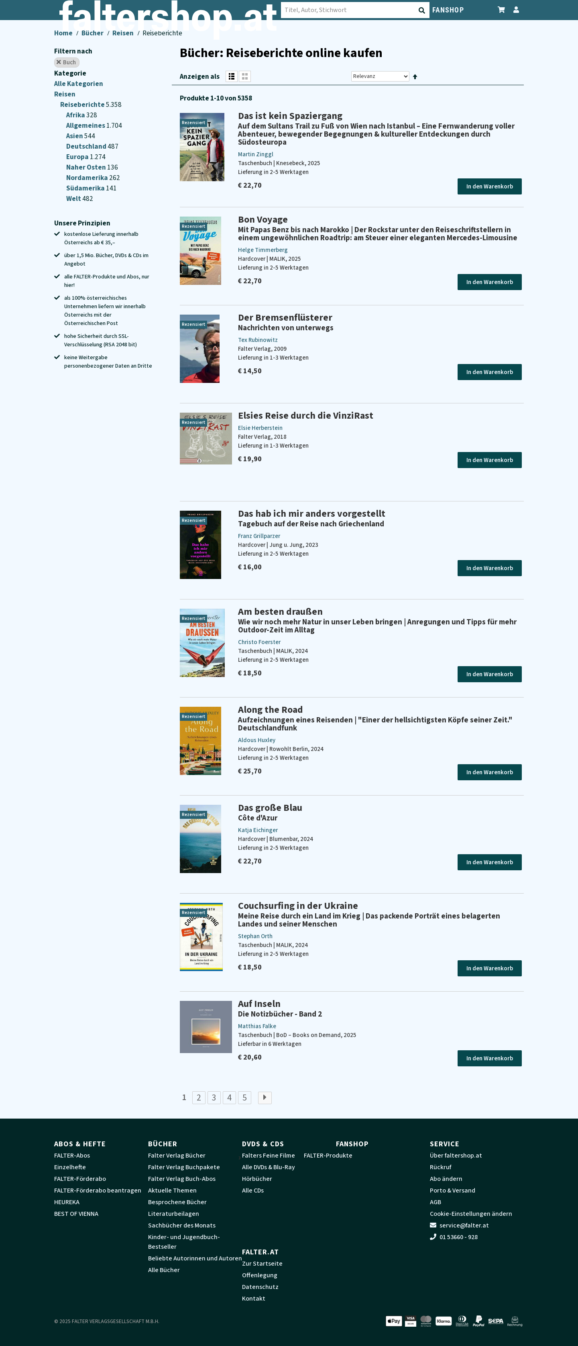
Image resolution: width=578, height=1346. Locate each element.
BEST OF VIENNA (76, 1213)
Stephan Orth (255, 936)
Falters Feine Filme (268, 1155)
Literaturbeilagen (173, 1213)
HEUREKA (66, 1202)
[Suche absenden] (284, 10)
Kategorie (70, 73)
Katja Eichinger (258, 830)
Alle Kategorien (78, 84)
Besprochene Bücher (177, 1202)
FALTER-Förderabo (80, 1178)
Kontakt (253, 1298)
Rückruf (440, 1167)
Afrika (76, 115)
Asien (75, 136)
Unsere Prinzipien (82, 223)
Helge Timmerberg (263, 250)
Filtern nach (73, 51)
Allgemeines (86, 126)
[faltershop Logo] (94, 11)
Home (63, 33)
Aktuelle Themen (172, 1190)
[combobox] (216, 10)
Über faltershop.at (456, 1155)
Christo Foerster (259, 642)
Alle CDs (253, 1190)
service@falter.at (459, 1225)
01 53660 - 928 (454, 1237)
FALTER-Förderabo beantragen (97, 1190)
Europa (78, 157)
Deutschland (87, 146)
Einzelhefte (70, 1167)
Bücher (92, 33)
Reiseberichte (83, 105)
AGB (435, 1202)
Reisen (123, 33)
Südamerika (86, 188)
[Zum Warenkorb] (502, 10)
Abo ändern (446, 1178)
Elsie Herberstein (260, 428)
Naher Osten (86, 167)
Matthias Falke (257, 1026)
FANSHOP (448, 10)
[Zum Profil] (514, 10)
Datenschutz (260, 1287)
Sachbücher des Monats (182, 1225)
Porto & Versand (452, 1190)
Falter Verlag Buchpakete (184, 1167)
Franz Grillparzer (259, 536)
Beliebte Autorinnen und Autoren (195, 1258)
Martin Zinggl (255, 154)
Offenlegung (259, 1275)
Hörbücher (257, 1178)
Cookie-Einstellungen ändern (471, 1213)
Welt (74, 199)
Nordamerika (87, 178)
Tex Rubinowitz (258, 340)
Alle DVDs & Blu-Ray (268, 1167)
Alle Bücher (164, 1270)
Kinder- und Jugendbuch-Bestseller (184, 1242)
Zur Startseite (262, 1263)
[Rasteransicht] (245, 76)
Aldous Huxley (256, 740)
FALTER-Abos (72, 1155)
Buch (66, 62)
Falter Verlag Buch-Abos (182, 1178)
